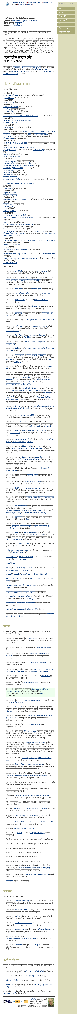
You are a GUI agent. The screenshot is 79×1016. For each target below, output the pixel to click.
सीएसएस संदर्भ (8, 206)
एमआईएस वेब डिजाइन (29, 388)
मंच (59, 24)
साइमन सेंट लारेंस (18, 552)
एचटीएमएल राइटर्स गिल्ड (14, 592)
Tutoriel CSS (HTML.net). (11, 156)
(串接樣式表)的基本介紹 (20, 116)
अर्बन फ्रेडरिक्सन (11, 609)
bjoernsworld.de (8, 170)
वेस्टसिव (17, 348)
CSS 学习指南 (8, 111)
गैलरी (49, 359)
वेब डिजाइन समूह (11, 585)
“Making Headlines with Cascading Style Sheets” (28, 448)
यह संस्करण (18, 23)
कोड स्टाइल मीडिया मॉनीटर (32, 481)
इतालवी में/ (17, 702)
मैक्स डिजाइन (19, 335)
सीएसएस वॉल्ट (19, 355)
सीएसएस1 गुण (29, 598)
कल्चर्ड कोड (18, 313)
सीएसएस (29, 4)
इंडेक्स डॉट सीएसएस (23, 543)
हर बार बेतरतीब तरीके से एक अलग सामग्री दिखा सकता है (27, 390)
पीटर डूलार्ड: (18, 707)
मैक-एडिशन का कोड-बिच (23, 439)
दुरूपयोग (11, 587)
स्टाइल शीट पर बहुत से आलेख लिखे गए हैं (34, 574)
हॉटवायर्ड (9, 574)
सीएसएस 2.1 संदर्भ (46, 293)
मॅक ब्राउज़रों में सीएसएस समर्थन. (22, 442)
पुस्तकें (60, 8)
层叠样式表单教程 (10, 107)
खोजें (51, 2)
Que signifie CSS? (9, 150)
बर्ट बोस (33, 999)
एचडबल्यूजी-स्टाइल (21, 929)
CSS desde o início (9, 231)
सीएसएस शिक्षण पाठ (10, 122)
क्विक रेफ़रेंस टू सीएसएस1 (24, 596)
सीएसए (28, 519)
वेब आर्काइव (47, 393)
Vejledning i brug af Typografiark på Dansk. (17, 120)
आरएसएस (9, 359)
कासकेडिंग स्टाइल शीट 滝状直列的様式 (16, 199)
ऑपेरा (27, 278)
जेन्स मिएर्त (18, 271)
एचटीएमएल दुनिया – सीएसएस (13, 168)
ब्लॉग (24, 4)
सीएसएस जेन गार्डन (21, 422)
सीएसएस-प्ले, (35, 306)
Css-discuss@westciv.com (23, 923)
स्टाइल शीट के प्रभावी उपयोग (26, 603)
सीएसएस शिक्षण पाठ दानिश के (13, 233)
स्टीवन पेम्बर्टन (10, 596)
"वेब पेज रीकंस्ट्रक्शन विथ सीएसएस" (28, 459)
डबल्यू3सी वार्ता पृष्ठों (9, 993)
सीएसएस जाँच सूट (63, 28)
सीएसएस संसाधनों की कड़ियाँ (34, 971)
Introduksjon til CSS (9, 211)
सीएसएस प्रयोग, (25, 377)
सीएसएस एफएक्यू (29, 592)
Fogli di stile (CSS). (9, 193)
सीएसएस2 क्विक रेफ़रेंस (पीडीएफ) (35, 342)
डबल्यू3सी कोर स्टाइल (64, 32)
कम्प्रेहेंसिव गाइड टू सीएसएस (27, 585)
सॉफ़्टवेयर (45, 2)
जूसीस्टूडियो (10, 397)
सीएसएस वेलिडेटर (63, 16)
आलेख (32, 335)
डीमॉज (8, 976)
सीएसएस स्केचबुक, (12, 379)
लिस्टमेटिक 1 (28, 337)
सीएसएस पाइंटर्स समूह (13, 980)
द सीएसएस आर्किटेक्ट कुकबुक (21, 526)
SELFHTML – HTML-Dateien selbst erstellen (18, 165)
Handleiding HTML (9, 127)
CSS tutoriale (7, 215)
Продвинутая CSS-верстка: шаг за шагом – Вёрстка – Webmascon (29, 240)
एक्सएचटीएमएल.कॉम (22, 293)
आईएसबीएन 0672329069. (39, 671)
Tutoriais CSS (8, 229)
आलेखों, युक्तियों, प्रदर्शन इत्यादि (36, 355)
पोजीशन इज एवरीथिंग (28, 415)
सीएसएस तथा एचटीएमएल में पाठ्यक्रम (34, 430)
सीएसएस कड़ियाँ (34, 976)
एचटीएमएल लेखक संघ (44, 929)
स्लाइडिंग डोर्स (31, 382)
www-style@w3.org (36, 945)
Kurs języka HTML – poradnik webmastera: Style (20, 217)
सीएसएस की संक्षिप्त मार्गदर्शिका (28, 609)
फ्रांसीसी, (31, 426)
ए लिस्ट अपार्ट (19, 326)
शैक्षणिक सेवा (11, 711)
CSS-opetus (7, 136)
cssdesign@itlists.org (22, 901)
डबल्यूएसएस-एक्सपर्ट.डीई (11, 179)
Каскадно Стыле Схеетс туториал (15, 249)
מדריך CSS (7, 188)
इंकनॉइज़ (18, 406)
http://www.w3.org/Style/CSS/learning (24, 21)
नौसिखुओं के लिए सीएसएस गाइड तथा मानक (40, 319)
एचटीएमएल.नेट (19, 300)
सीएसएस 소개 (8, 204)
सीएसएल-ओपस (8, 138)
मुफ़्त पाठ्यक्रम (15, 433)
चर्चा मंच (36, 984)
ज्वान (16, 532)
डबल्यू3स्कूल (19, 517)
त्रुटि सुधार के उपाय (46, 984)
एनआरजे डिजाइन (38, 150)
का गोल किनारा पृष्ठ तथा (42, 379)
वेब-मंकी (16, 574)
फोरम (18, 916)
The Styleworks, (8, 175)
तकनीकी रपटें (23, 2)
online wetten (31, 45)
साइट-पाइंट (18, 289)
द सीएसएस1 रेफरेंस (37, 535)
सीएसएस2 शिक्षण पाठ (26, 557)
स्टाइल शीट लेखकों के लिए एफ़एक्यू (35, 512)
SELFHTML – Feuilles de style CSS (15, 143)
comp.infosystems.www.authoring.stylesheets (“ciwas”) (24, 510)
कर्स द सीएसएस (8, 102)
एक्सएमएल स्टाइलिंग (44, 71)
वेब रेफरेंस (38, 446)
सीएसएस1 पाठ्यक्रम (29, 132)
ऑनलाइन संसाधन (63, 12)
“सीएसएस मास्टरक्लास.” (22, 559)
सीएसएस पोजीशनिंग (36, 579)
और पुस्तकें (9, 881)
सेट (14, 136)
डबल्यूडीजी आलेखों (19, 215)
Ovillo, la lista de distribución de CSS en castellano (20, 258)
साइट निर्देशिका (32, 2)
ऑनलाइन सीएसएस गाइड (33, 488)
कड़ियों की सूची (62, 20)
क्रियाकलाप (15, 2)
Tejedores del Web (48, 254)
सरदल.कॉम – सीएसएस (10, 95)
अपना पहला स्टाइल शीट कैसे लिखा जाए (18, 570)
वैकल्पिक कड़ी (10, 344)
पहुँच (29, 134)
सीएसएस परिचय (32, 475)
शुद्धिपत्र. (42, 693)
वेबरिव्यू (8, 568)
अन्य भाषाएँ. (48, 426)
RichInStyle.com (11, 557)
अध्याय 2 (47, 69)
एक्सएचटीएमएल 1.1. (41, 134)
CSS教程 (6, 109)
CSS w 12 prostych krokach (12, 224)
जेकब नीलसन (10, 603)
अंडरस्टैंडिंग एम (10, 563)
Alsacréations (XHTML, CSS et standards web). (19, 147)
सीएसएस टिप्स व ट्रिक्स (10, 74)
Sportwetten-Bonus (20, 45)
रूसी (38, 426)
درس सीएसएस (8, 98)
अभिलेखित (18, 945)
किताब (31, 163)
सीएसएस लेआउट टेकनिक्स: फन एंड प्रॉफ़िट (40, 497)
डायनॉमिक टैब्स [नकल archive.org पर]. (18, 384)
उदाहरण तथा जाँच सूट (37, 833)
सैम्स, (23, 671)
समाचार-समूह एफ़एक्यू (13, 512)
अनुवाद (40, 2)
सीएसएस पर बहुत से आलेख (23, 568)
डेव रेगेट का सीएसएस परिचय (20, 71)
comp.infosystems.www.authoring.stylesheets (21, 938)
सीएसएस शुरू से (28, 224)
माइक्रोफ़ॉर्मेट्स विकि (12, 331)
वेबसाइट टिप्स (10, 984)
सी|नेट (8, 579)
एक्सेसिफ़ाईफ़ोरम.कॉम (22, 910)
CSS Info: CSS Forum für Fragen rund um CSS (18, 184)
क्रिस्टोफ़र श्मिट (27, 446)
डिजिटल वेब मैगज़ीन (40, 457)
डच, (35, 426)
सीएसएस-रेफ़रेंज (8, 163)
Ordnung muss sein (9, 161)
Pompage (6, 154)
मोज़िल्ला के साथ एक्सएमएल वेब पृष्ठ (17, 550)
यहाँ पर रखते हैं (42, 271)
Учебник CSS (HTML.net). (12, 245)
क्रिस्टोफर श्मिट (19, 764)
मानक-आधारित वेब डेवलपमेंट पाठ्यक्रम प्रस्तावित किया (23, 280)
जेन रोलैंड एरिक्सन (21, 506)
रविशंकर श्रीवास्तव (16, 25)
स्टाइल (20, 4)
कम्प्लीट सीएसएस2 (30, 532)
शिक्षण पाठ (41, 335)
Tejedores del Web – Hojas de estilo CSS (17, 254)
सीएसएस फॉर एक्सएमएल (14, 539)
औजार (19, 987)
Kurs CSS (6, 222)
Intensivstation (8, 172)
